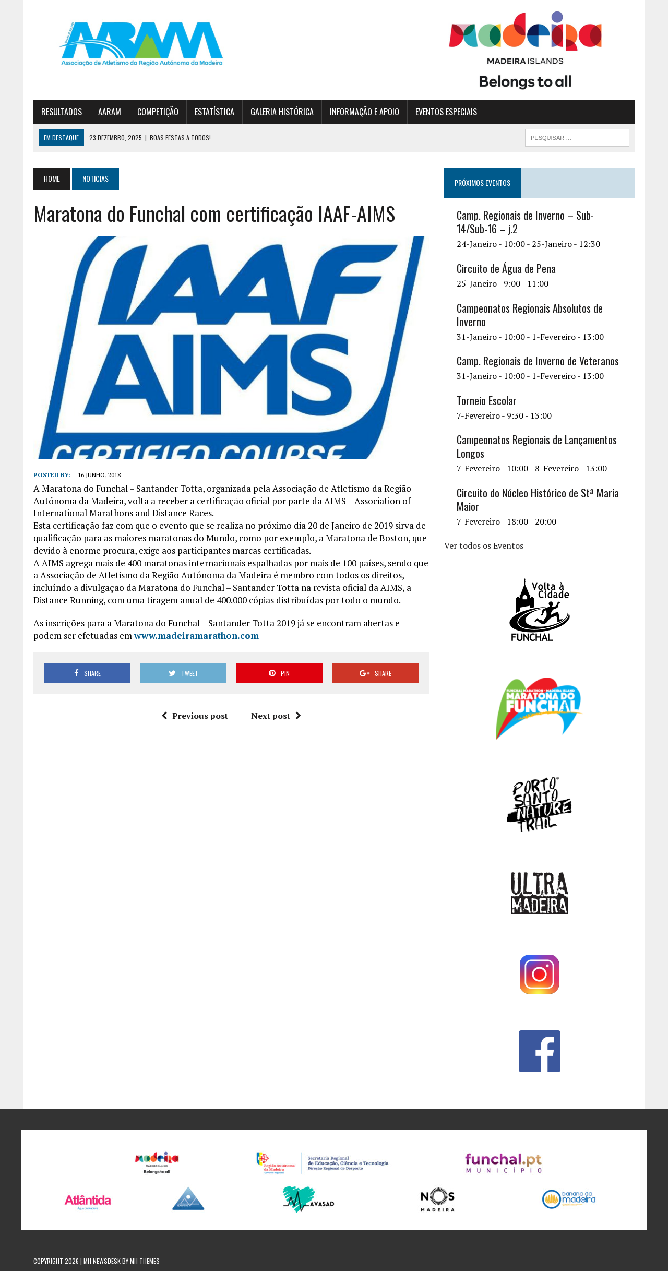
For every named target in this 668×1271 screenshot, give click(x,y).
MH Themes (145, 1260)
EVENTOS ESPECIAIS (446, 111)
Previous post (194, 715)
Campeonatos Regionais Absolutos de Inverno (530, 314)
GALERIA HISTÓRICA (282, 111)
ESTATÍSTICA (214, 111)
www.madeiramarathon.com (196, 635)
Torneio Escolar (487, 400)
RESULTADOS (61, 111)
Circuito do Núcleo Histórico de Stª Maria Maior (538, 499)
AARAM (109, 111)
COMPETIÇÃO (157, 111)
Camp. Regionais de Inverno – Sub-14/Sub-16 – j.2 (525, 221)
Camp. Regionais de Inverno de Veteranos (538, 361)
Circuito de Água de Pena (506, 268)
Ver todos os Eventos (483, 545)
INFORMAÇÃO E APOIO (364, 111)
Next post (276, 715)
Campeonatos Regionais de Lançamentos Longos (537, 446)
